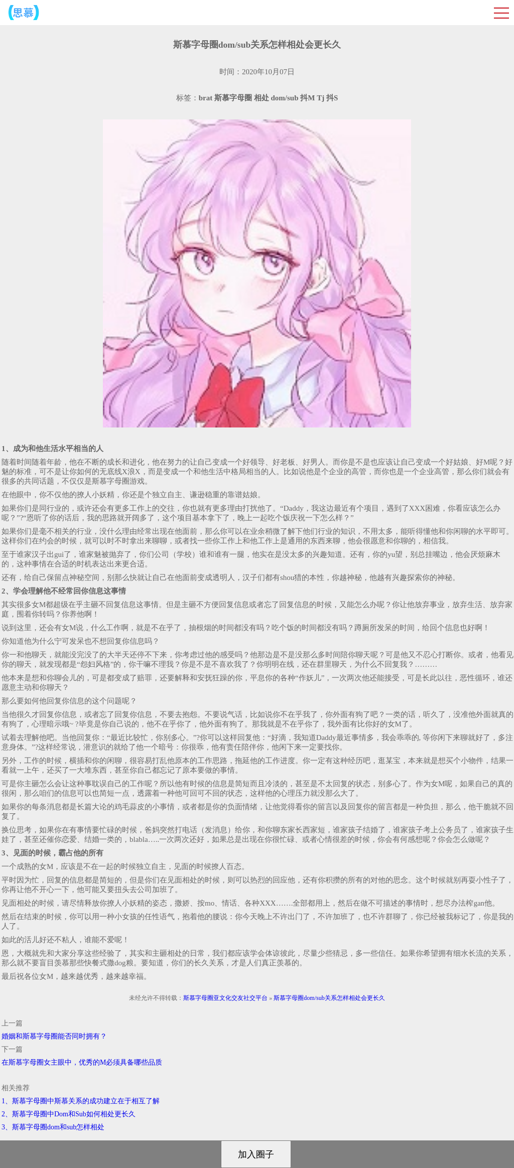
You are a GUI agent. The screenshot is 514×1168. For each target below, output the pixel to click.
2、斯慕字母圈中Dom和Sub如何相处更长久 (69, 1114)
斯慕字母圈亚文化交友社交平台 (225, 997)
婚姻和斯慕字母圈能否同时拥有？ (54, 1036)
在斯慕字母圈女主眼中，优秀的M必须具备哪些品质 (82, 1062)
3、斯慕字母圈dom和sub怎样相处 (53, 1127)
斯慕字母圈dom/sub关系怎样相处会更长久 (329, 997)
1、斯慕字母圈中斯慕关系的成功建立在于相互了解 (81, 1101)
